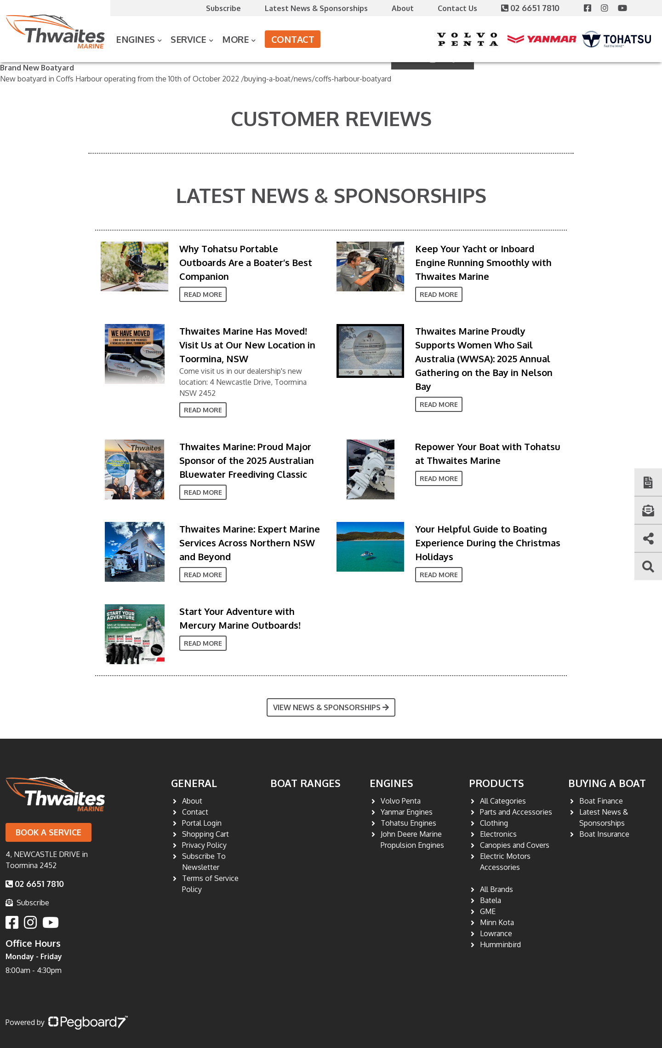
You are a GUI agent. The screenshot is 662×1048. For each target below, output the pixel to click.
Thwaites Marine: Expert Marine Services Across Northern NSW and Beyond (249, 542)
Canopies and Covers (514, 845)
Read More (203, 294)
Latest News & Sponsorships (316, 8)
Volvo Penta (401, 800)
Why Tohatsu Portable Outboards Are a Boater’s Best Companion (245, 262)
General (194, 782)
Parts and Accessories (516, 811)
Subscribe (223, 8)
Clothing (494, 823)
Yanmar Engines (407, 811)
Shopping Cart (205, 834)
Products (496, 782)
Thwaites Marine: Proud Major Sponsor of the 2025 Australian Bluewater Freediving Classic (246, 460)
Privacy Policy (204, 845)
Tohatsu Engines (408, 823)
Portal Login (202, 823)
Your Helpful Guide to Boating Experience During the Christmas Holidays (487, 542)
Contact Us (457, 8)
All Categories (503, 800)
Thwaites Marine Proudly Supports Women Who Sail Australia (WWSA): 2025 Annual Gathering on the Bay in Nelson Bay (484, 358)
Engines (135, 39)
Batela (490, 900)
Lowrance (496, 933)
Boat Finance (601, 800)
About (403, 8)
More (235, 39)
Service (188, 39)
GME (488, 911)
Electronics (498, 834)
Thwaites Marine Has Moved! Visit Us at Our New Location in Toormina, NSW (247, 345)
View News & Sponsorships (331, 707)
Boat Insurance (604, 834)
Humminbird (500, 944)
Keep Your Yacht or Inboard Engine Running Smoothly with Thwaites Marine (483, 262)
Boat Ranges (305, 782)
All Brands (496, 889)
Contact (292, 39)
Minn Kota (497, 922)
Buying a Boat (607, 782)
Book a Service (48, 832)
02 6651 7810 (531, 8)
